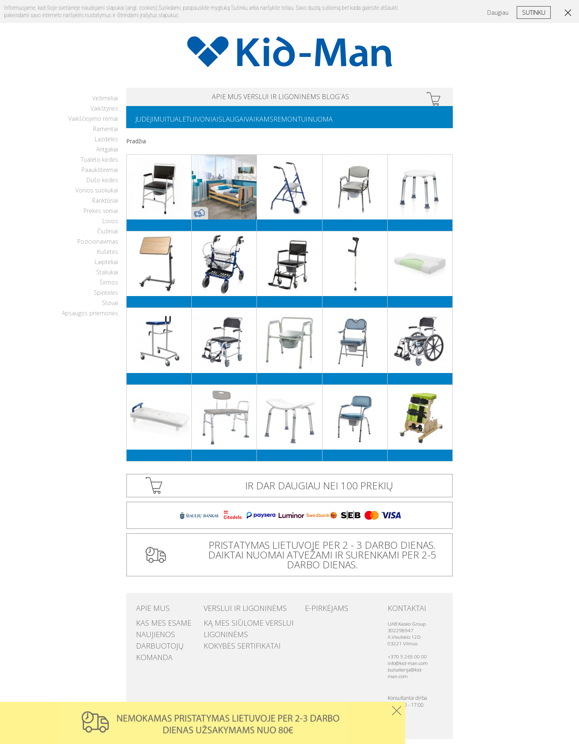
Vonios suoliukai (96, 195)
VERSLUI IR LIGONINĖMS (281, 98)
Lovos (110, 226)
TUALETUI (191, 123)
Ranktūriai (105, 205)
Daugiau (498, 12)
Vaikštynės (104, 113)
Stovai (110, 308)
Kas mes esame (155, 626)
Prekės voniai (101, 215)
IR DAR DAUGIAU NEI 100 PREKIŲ (319, 490)
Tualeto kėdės (99, 164)
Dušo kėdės (102, 185)
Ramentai (105, 134)
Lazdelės (106, 144)
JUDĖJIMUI (154, 123)
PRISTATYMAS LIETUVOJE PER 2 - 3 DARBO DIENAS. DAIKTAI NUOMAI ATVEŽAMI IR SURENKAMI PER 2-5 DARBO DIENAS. (319, 559)
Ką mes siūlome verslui (236, 626)
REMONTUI (326, 123)
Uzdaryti (396, 710)
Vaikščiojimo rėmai (93, 123)
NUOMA (362, 123)
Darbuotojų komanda (166, 642)
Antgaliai (107, 154)
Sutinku (533, 12)
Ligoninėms (220, 634)
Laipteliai (106, 267)
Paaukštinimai (100, 175)
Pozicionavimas (97, 246)
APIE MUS (194, 98)
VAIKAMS (289, 123)
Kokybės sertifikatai (231, 642)
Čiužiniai (107, 236)
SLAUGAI (254, 123)
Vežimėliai (105, 103)
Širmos (109, 287)
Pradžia (136, 146)
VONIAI (224, 123)
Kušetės (107, 256)
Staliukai (107, 277)
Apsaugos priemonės (90, 318)
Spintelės (106, 297)
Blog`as (368, 98)
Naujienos (149, 634)
